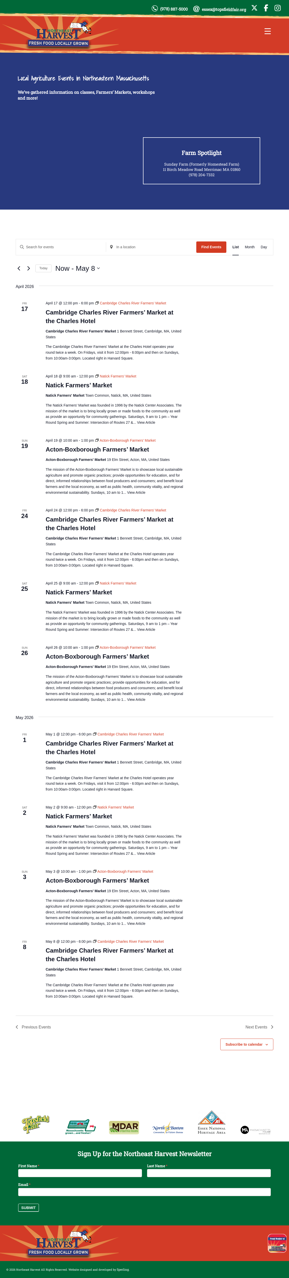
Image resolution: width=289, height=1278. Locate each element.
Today (43, 268)
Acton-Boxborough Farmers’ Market (97, 449)
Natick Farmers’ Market (79, 385)
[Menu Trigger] (268, 31)
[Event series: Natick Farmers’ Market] (115, 376)
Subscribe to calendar (244, 1044)
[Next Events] (29, 268)
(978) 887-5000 (174, 9)
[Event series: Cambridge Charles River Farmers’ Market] (130, 303)
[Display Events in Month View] (250, 247)
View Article (146, 422)
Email (24, 1184)
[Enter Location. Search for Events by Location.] (151, 247)
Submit (28, 1207)
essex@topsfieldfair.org (224, 9)
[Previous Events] (19, 268)
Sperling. (123, 1269)
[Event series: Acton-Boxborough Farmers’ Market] (125, 440)
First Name (28, 1165)
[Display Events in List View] (235, 247)
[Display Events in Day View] (264, 247)
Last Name (157, 1165)
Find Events (211, 247)
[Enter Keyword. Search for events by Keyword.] (61, 247)
